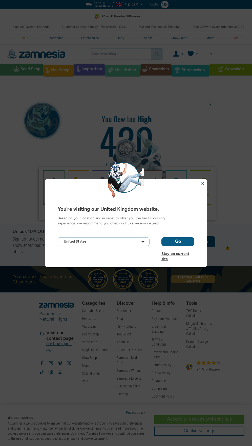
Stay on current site (175, 253)
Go (178, 241)
